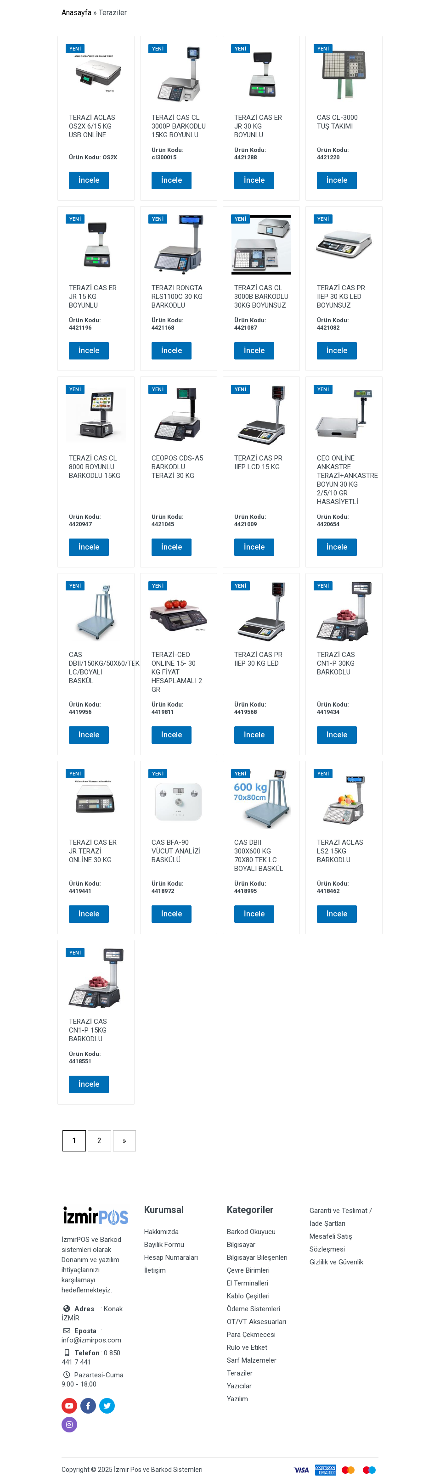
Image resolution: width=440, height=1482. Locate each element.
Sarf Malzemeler (251, 1360)
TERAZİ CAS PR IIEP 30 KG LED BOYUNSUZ (341, 296)
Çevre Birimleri (248, 1270)
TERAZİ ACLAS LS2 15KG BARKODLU (340, 851)
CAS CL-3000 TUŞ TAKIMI (337, 121)
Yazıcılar (239, 1386)
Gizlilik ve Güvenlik (336, 1262)
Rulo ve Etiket (247, 1347)
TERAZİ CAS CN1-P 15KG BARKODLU (88, 1030)
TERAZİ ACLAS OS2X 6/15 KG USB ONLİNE (92, 126)
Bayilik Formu (164, 1245)
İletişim (155, 1270)
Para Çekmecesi (251, 1334)
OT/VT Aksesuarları (256, 1322)
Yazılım (237, 1399)
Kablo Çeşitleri (248, 1296)
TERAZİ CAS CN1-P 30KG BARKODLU (336, 663)
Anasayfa (76, 12)
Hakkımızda (161, 1232)
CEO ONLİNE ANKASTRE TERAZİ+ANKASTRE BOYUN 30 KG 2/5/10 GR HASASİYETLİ (347, 480)
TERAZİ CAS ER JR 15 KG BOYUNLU (93, 296)
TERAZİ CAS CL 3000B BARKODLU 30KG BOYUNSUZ (261, 296)
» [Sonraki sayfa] (124, 1140)
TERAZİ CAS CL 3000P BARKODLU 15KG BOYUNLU (179, 126)
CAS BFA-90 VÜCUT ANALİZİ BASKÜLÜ (176, 851)
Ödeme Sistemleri (253, 1309)
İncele (89, 180)
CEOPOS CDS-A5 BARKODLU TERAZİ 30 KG (177, 467)
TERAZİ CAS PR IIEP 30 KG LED (258, 659)
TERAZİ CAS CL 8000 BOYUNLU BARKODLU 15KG (94, 467)
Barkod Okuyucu (251, 1232)
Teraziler (240, 1373)
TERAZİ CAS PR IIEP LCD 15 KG (258, 462)
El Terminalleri (247, 1283)
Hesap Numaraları (171, 1257)
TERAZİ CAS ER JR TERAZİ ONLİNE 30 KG (93, 851)
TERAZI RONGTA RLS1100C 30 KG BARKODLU (177, 296)
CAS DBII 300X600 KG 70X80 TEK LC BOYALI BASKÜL (258, 855)
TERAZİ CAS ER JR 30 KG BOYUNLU (258, 126)
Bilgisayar (241, 1245)
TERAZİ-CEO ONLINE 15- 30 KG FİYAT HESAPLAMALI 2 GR (177, 672)
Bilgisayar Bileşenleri (257, 1257)
